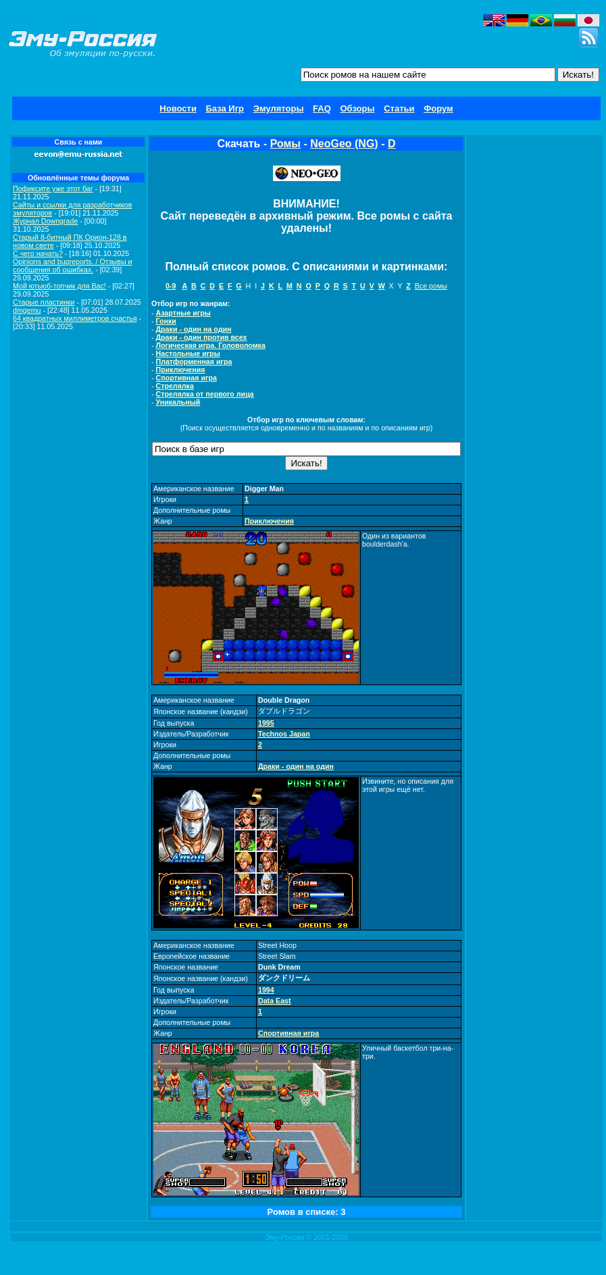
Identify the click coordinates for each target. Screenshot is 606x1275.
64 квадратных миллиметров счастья (75, 318)
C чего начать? (38, 253)
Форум (438, 108)
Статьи (399, 108)
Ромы (285, 143)
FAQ (322, 108)
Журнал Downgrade (45, 221)
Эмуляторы (278, 108)
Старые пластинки (43, 302)
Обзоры (357, 108)
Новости (178, 108)
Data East (274, 1001)
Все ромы (431, 286)
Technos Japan (284, 734)
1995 (266, 723)
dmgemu (27, 310)
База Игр (225, 108)
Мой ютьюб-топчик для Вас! (59, 286)
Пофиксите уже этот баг (53, 188)
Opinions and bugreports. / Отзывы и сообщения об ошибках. (72, 265)
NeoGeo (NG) (344, 143)
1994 (266, 990)
